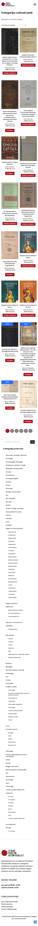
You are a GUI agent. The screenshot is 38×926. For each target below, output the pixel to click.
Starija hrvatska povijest (15, 710)
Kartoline (11, 803)
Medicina (9, 663)
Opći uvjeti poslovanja (9, 902)
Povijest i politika (11, 687)
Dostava (8, 482)
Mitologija (9, 667)
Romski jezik (11, 572)
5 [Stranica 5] (25, 430)
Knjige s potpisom (11, 603)
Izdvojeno (9, 518)
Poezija (8, 680)
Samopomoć (10, 776)
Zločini (10, 720)
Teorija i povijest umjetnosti (16, 818)
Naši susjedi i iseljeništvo (15, 704)
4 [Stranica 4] (21, 430)
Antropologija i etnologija (14, 462)
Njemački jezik (12, 566)
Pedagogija (9, 673)
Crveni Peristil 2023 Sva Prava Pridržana (16, 916)
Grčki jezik (11, 550)
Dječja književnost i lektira (15, 610)
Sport (7, 783)
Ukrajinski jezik (12, 597)
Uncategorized (10, 824)
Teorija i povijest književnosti (15, 790)
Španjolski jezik (12, 582)
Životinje (8, 828)
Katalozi (10, 642)
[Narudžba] (13, 25)
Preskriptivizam (12, 629)
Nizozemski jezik (13, 563)
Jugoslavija (11, 701)
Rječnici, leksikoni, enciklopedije (16, 770)
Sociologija (9, 780)
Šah (7, 773)
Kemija (10, 739)
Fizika (9, 736)
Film (7, 495)
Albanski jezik (12, 532)
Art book (10, 796)
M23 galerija (10, 635)
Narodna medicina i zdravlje (15, 670)
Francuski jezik (12, 547)
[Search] (32, 442)
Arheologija (11, 690)
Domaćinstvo (10, 475)
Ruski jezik (11, 575)
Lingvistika (9, 626)
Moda (10, 809)
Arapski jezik (11, 535)
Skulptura (11, 648)
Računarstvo (12, 745)
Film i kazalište (10, 498)
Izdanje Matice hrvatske (13, 512)
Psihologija (9, 751)
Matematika (12, 742)
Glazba (8, 505)
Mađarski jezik (12, 557)
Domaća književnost (14, 613)
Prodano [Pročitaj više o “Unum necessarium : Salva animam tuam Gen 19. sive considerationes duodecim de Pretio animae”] (10, 130)
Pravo (8, 726)
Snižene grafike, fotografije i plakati (18, 654)
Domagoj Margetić (12, 478)
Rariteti (8, 763)
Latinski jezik (11, 553)
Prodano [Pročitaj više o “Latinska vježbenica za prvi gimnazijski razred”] (28, 421)
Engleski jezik (12, 544)
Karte (7, 522)
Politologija (11, 707)
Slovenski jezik (12, 578)
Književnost (9, 607)
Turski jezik (11, 594)
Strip (9, 815)
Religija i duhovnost (12, 766)
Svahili (10, 585)
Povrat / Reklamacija (9, 909)
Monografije (11, 812)
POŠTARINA (9, 683)
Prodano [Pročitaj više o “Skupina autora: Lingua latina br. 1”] (10, 173)
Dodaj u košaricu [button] (10, 73)
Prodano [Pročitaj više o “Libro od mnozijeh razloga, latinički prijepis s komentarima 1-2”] (10, 408)
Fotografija (11, 799)
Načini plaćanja (7, 907)
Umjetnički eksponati (14, 657)
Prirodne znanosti (11, 729)
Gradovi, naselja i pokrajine (15, 508)
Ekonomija (9, 488)
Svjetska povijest (13, 717)
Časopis (8, 472)
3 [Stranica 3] (16, 430)
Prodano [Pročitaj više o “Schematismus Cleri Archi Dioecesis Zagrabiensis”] (10, 275)
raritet (8, 760)
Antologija (9, 458)
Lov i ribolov (11, 831)
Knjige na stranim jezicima (14, 528)
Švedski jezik (11, 588)
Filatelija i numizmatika (13, 492)
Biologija (10, 733)
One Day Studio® (20, 919)
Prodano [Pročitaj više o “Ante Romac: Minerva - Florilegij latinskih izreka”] (10, 360)
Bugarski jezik (12, 538)
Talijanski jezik (12, 591)
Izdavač (8, 515)
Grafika (10, 638)
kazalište (9, 525)
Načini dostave (6, 904)
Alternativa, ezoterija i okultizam (16, 455)
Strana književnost (13, 616)
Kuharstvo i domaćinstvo (14, 622)
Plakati (10, 645)
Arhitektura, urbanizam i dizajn (16, 465)
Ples (7, 677)
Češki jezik (11, 541)
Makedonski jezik (13, 560)
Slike (9, 651)
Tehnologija (10, 786)
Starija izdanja (12, 713)
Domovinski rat (12, 698)
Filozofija (8, 502)
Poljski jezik (11, 569)
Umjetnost (9, 793)
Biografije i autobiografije (14, 468)
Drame (8, 485)
